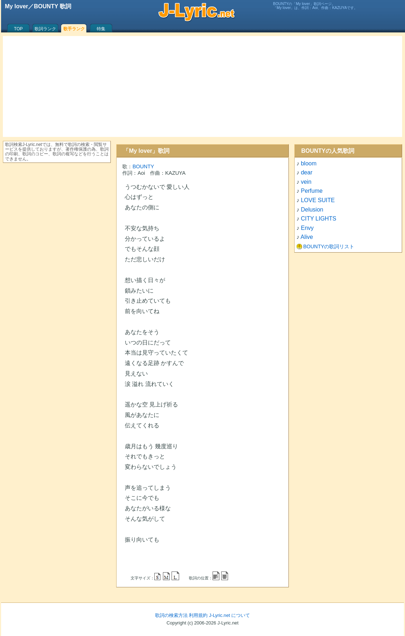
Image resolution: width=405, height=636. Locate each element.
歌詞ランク (45, 28)
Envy (307, 228)
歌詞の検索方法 (171, 615)
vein (306, 182)
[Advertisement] (202, 86)
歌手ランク (74, 28)
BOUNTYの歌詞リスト (328, 246)
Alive (307, 237)
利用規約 (198, 615)
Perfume (311, 191)
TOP (18, 28)
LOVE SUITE (318, 200)
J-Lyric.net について (229, 615)
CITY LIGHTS (318, 218)
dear (306, 172)
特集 (101, 28)
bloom (309, 163)
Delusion (312, 209)
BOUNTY (143, 166)
